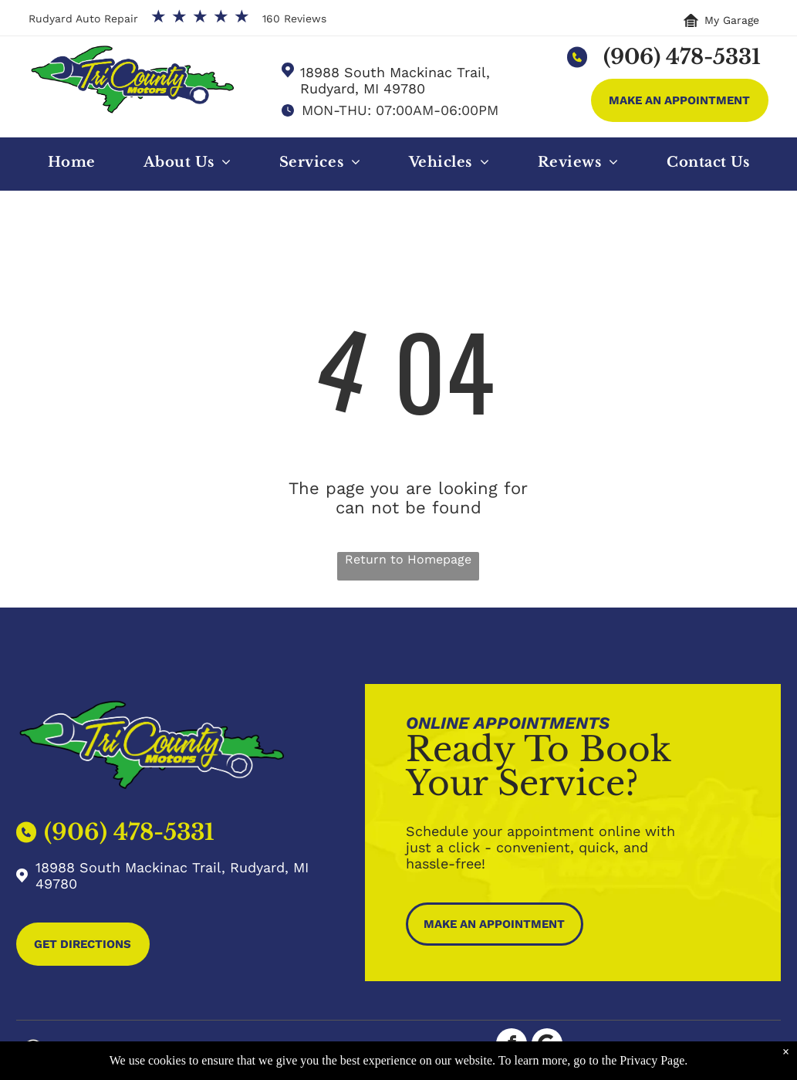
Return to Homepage (408, 559)
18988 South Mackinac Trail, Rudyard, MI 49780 (395, 80)
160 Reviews (294, 18)
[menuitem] (71, 166)
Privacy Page (652, 1060)
